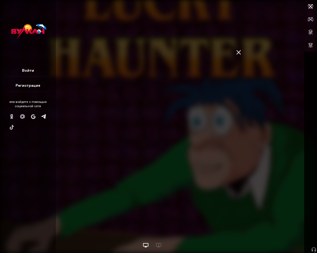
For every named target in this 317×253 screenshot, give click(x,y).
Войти (28, 70)
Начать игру (276, 238)
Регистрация (28, 85)
